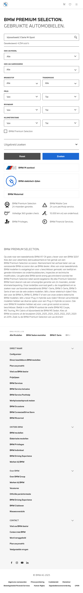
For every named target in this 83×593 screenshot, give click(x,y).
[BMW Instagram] (17, 563)
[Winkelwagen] (64, 4)
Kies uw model (10, 51)
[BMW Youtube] (22, 563)
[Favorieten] (70, 4)
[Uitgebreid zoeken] (41, 144)
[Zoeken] (75, 37)
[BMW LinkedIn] (27, 563)
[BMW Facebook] (11, 563)
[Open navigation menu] (77, 4)
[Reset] (22, 156)
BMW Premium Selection (21, 131)
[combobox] (41, 37)
